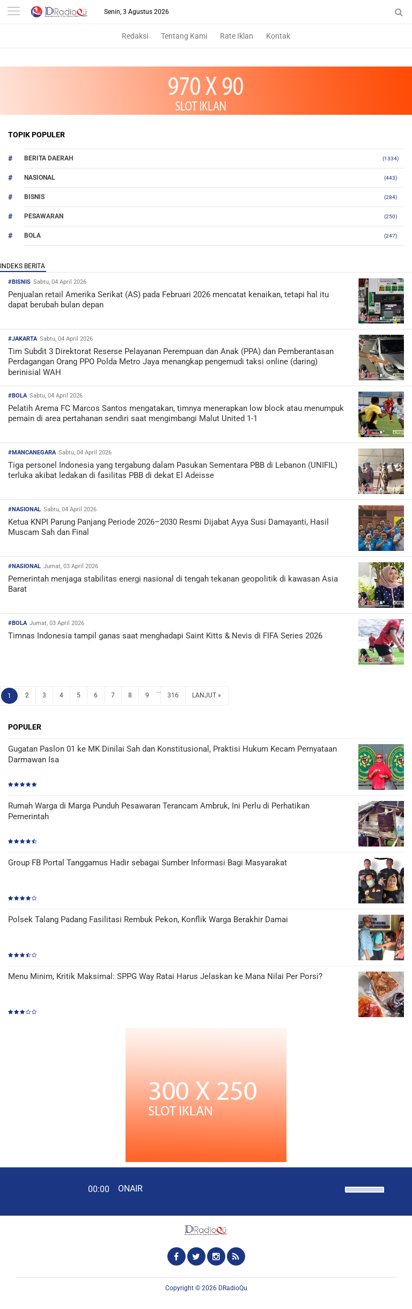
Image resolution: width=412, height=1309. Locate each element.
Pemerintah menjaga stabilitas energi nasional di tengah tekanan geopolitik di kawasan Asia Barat (173, 584)
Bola (32, 235)
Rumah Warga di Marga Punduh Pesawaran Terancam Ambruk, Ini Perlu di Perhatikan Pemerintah (159, 811)
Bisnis (34, 197)
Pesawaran (43, 216)
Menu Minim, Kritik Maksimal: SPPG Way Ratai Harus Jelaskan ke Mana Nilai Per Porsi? (165, 976)
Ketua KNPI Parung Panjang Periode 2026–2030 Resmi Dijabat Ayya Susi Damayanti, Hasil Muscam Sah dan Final (168, 527)
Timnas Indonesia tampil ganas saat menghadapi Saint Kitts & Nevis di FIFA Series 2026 (165, 636)
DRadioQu (232, 1288)
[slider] (363, 1196)
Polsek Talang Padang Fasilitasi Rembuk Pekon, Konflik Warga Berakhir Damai (148, 919)
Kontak (278, 36)
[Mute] (333, 1188)
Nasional (39, 177)
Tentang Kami (184, 36)
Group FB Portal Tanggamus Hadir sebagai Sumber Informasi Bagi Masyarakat (147, 862)
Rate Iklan (236, 36)
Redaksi (135, 36)
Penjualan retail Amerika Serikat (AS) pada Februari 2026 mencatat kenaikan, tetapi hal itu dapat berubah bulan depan (168, 300)
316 (173, 695)
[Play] (35, 1191)
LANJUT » (206, 695)
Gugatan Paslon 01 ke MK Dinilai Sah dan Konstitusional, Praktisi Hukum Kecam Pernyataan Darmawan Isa (172, 754)
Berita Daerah (48, 158)
